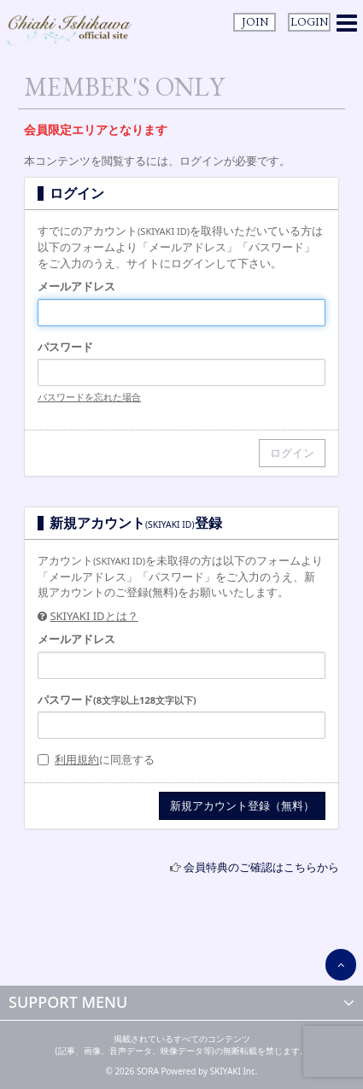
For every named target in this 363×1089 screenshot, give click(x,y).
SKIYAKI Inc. (234, 1071)
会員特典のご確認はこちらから (261, 867)
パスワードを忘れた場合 (89, 396)
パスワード (65, 346)
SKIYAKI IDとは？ (94, 616)
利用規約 (77, 759)
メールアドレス (76, 286)
